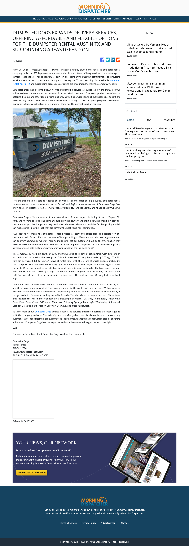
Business (47, 18)
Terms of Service (68, 522)
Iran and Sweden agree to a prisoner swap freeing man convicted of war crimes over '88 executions (149, 131)
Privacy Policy (89, 522)
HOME (36, 18)
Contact (125, 522)
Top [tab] (149, 120)
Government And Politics (71, 18)
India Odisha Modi (135, 172)
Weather (141, 18)
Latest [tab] (130, 120)
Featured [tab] (170, 120)
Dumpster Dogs (43, 311)
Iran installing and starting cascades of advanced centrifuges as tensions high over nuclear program (150, 153)
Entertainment (123, 18)
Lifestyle (95, 18)
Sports (107, 18)
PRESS (152, 18)
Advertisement (109, 522)
